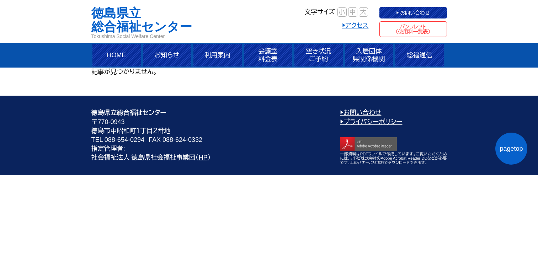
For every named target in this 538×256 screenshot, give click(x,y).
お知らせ (167, 55)
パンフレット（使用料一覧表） (413, 29)
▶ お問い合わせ (413, 13)
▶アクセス (355, 25)
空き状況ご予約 (318, 55)
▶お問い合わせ (361, 112)
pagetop (511, 148)
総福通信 (419, 55)
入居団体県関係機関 (369, 55)
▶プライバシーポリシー (371, 122)
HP (203, 157)
